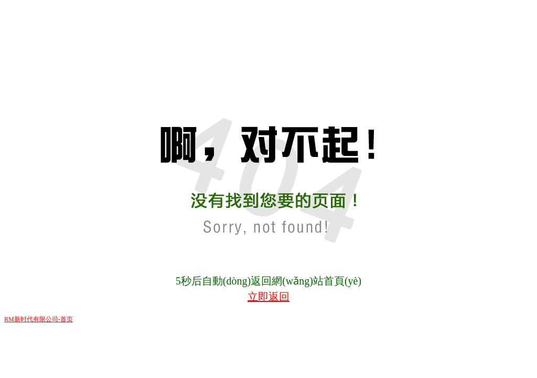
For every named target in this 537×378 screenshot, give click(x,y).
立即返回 (268, 296)
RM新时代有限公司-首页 (38, 319)
